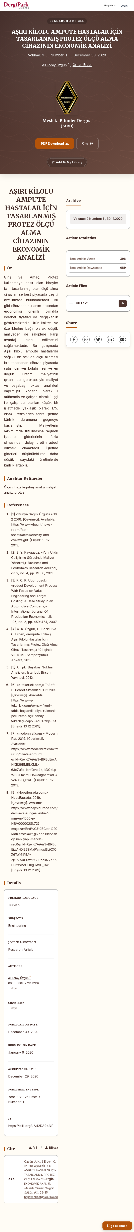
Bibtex (51, 1147)
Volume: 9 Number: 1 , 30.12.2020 (98, 219)
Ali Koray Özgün (54, 65)
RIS (33, 1147)
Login (124, 5)
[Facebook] (73, 339)
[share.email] (122, 339)
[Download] (123, 303)
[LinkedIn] (110, 339)
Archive (73, 201)
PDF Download (55, 144)
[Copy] (51, 1179)
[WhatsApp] (86, 339)
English (110, 5)
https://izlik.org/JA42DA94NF (30, 1126)
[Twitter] (98, 339)
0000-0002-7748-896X (24, 983)
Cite (87, 143)
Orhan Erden (82, 65)
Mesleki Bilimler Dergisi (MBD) (67, 123)
